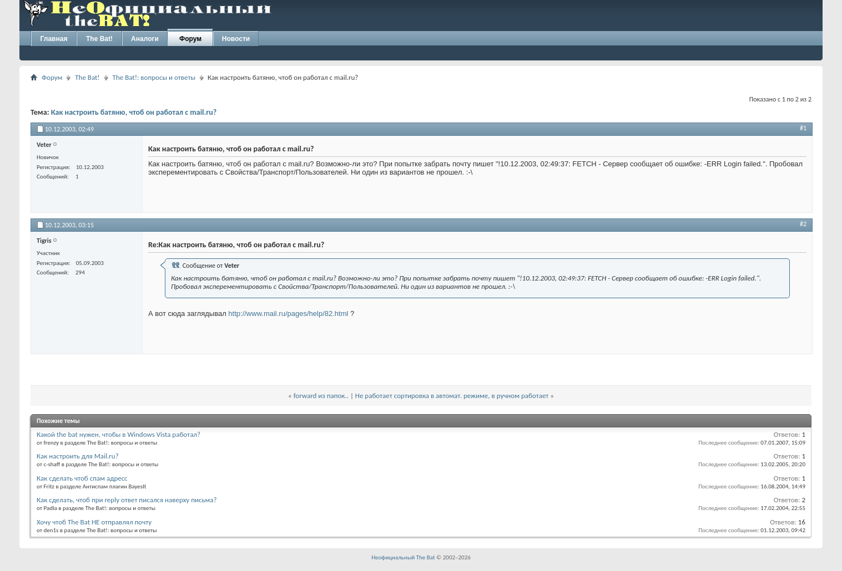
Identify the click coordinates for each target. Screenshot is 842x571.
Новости (236, 39)
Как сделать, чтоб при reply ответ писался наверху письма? (127, 500)
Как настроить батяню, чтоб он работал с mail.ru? (134, 112)
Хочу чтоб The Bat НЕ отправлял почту (94, 522)
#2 (803, 224)
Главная (54, 39)
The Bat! (99, 39)
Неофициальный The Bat (403, 557)
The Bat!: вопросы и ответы (154, 77)
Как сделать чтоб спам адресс (82, 478)
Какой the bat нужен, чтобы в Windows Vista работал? (118, 434)
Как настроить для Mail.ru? (78, 456)
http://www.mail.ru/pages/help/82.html (288, 313)
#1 (803, 128)
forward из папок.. (321, 395)
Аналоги (145, 39)
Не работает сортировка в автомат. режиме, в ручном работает (452, 395)
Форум (190, 39)
